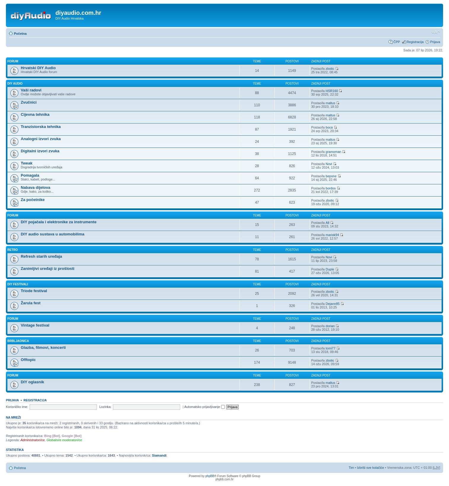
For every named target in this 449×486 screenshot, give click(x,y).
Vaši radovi (31, 90)
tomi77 (330, 348)
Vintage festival (35, 325)
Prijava (435, 42)
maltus (330, 103)
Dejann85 (333, 303)
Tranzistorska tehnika (41, 126)
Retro (12, 249)
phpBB (209, 476)
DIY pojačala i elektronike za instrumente (59, 222)
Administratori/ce (32, 440)
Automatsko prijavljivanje (204, 407)
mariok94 (332, 235)
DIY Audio (15, 83)
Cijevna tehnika (35, 114)
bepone (331, 176)
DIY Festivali (17, 284)
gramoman (333, 151)
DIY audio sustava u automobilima (52, 234)
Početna (20, 33)
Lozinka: (105, 407)
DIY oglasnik (32, 382)
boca (329, 127)
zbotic (330, 68)
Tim (351, 467)
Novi (329, 164)
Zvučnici (29, 102)
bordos (331, 188)
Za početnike (33, 199)
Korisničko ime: (17, 407)
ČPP (396, 42)
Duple (330, 269)
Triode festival (34, 291)
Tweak (26, 163)
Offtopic (28, 359)
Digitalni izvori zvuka (40, 151)
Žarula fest (31, 303)
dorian (330, 326)
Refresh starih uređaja (41, 256)
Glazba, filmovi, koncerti (43, 347)
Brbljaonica (18, 341)
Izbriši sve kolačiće (370, 467)
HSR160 (332, 91)
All (327, 222)
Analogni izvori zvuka (41, 139)
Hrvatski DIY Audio (38, 68)
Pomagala (30, 175)
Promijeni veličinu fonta (436, 32)
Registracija (415, 42)
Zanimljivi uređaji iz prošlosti (47, 268)
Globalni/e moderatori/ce (64, 440)
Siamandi (159, 455)
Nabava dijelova (35, 187)
